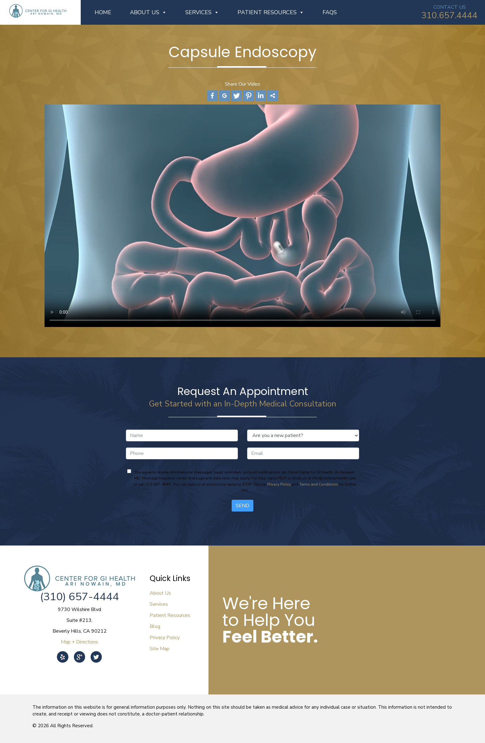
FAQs (330, 12)
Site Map (160, 648)
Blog (155, 626)
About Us (148, 12)
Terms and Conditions (318, 484)
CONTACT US (449, 7)
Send (242, 505)
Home (103, 12)
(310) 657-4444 (79, 596)
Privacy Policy (279, 484)
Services (202, 12)
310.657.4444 (449, 15)
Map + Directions (79, 642)
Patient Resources (271, 12)
